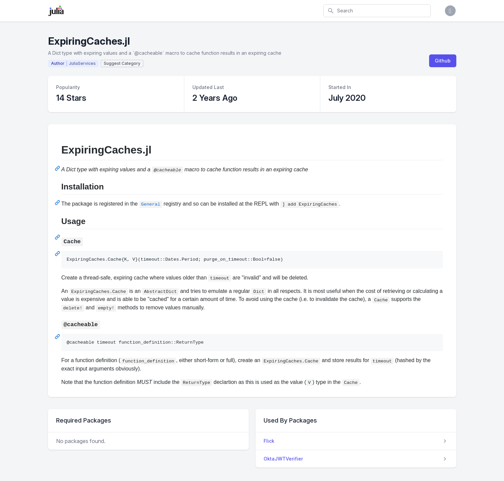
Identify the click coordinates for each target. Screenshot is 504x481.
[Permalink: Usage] (58, 237)
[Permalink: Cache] (58, 253)
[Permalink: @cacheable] (58, 336)
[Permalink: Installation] (58, 202)
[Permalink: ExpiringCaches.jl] (58, 168)
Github (443, 60)
